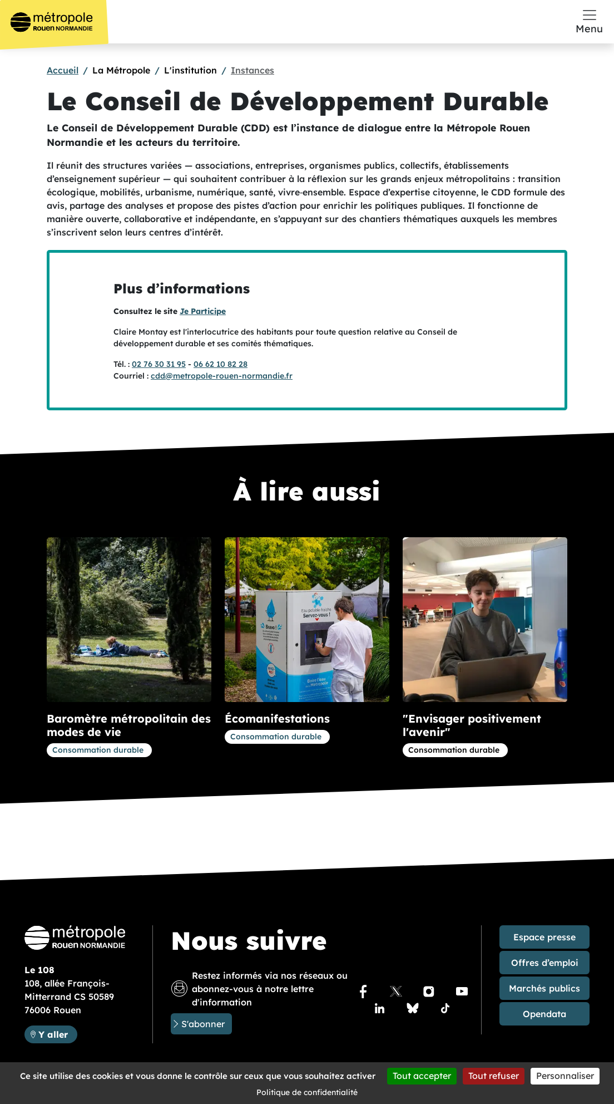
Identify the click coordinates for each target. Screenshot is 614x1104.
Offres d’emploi (544, 962)
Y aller (57, 1033)
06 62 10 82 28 (220, 364)
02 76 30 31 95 (159, 364)
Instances (252, 70)
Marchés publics (544, 988)
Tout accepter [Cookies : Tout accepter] (422, 1075)
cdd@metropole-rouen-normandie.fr (222, 376)
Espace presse (544, 937)
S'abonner (203, 1023)
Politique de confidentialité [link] (307, 1092)
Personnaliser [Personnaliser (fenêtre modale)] (565, 1075)
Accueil (62, 70)
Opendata (544, 1013)
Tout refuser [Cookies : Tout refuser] (493, 1075)
